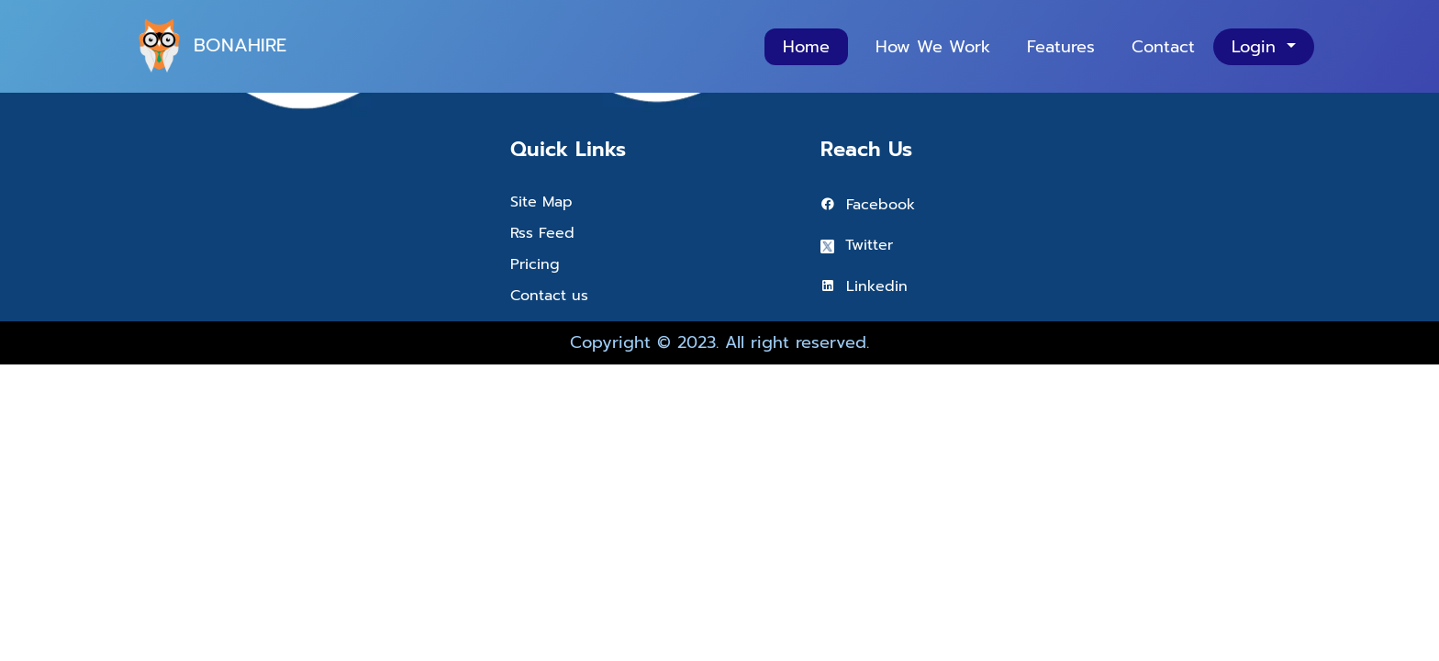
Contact (1163, 47)
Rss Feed (542, 233)
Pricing (535, 264)
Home (806, 47)
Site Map (541, 202)
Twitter (856, 245)
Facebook (867, 205)
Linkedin (864, 286)
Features (1061, 47)
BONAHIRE (205, 46)
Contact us (549, 296)
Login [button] (1257, 47)
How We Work (933, 47)
